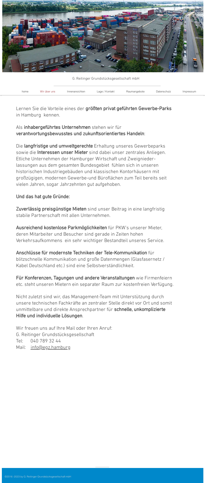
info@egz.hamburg (51, 347)
